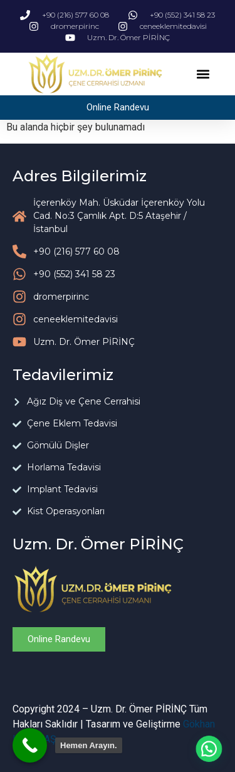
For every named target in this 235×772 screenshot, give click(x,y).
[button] (203, 74)
